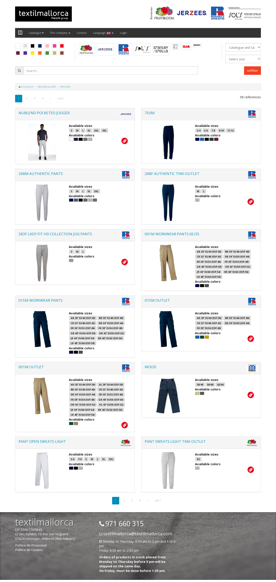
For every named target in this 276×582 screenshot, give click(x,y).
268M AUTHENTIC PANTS (41, 173)
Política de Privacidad (31, 545)
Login (123, 33)
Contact (82, 33)
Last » (61, 98)
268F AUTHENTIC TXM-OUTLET (172, 173)
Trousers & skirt (46, 86)
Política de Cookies (29, 550)
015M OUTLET (157, 300)
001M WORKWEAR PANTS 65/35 (172, 233)
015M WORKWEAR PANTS (41, 300)
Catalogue (36, 33)
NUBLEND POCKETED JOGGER (44, 112)
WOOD (150, 366)
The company (60, 33)
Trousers (65, 86)
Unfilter (252, 70)
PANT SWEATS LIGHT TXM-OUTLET (175, 441)
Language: (103, 33)
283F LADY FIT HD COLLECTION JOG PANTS (55, 233)
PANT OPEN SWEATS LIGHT (42, 441)
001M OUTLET (31, 366)
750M (150, 112)
